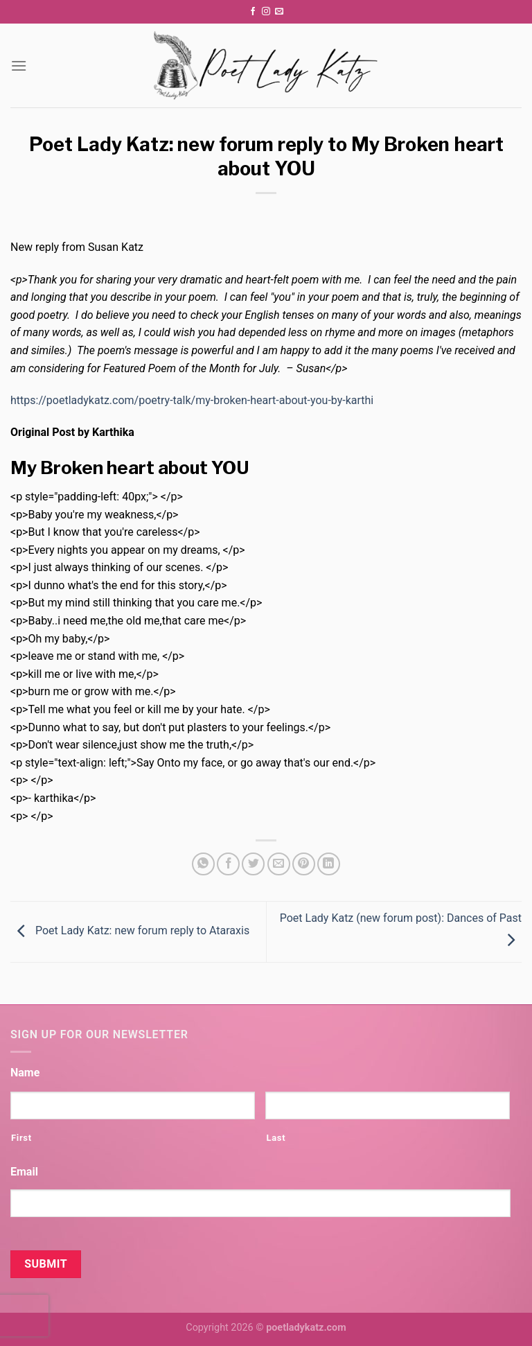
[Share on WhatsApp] (203, 864)
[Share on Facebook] (228, 864)
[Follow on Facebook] (253, 12)
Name (24, 1072)
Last (275, 1138)
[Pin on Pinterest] (303, 864)
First (21, 1138)
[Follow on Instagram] (266, 12)
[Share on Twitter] (253, 864)
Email (24, 1171)
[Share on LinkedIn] (328, 864)
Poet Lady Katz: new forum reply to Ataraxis (129, 931)
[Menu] (18, 65)
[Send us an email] (279, 12)
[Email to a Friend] (278, 864)
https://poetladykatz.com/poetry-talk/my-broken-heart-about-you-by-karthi (191, 400)
